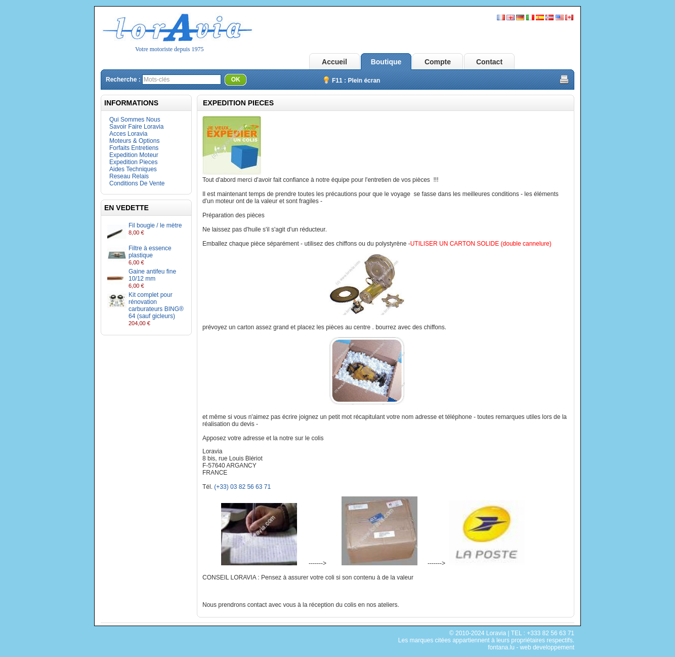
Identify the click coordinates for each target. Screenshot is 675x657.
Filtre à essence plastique (150, 252)
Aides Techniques (133, 169)
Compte (438, 62)
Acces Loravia (128, 133)
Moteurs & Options (134, 140)
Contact (489, 62)
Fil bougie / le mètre (155, 225)
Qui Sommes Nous (134, 119)
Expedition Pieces (133, 162)
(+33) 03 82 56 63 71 (242, 486)
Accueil (334, 62)
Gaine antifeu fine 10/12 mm (152, 275)
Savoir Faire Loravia (136, 126)
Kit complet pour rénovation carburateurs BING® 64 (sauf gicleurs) (156, 305)
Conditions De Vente (136, 183)
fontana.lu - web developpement (531, 647)
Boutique (386, 62)
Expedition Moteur (133, 155)
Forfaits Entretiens (133, 147)
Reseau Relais (129, 176)
